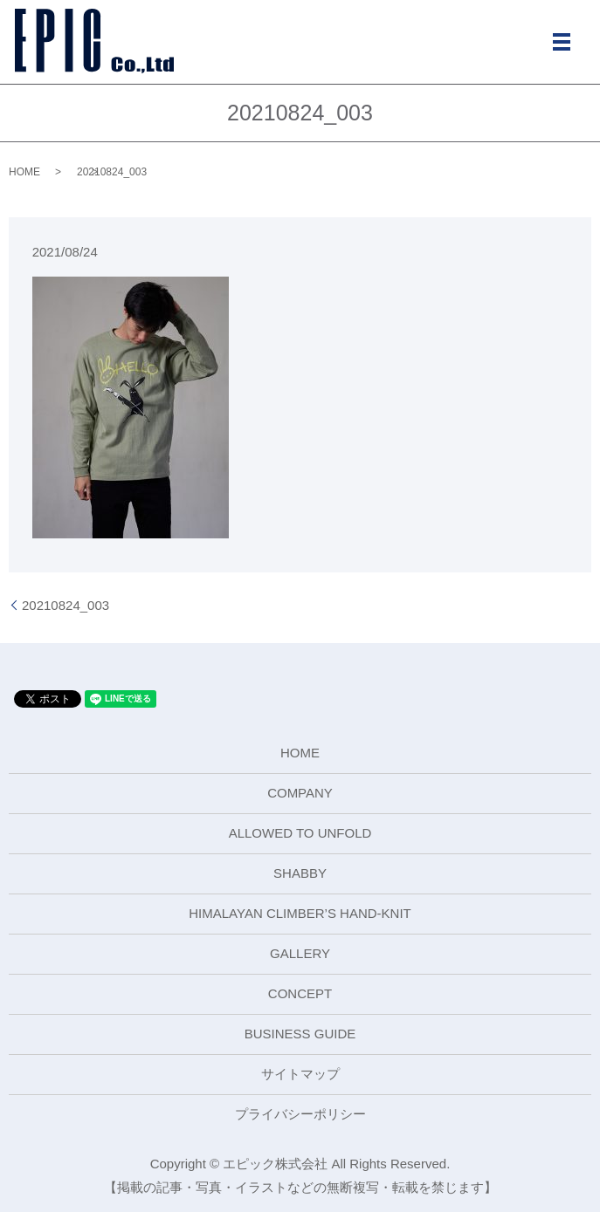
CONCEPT (300, 993)
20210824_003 (65, 605)
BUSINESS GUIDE (300, 1033)
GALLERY (300, 953)
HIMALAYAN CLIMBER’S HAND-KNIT (299, 913)
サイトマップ (300, 1073)
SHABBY (300, 873)
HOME (24, 172)
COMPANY (300, 792)
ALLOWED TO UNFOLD (300, 832)
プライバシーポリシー (300, 1113)
